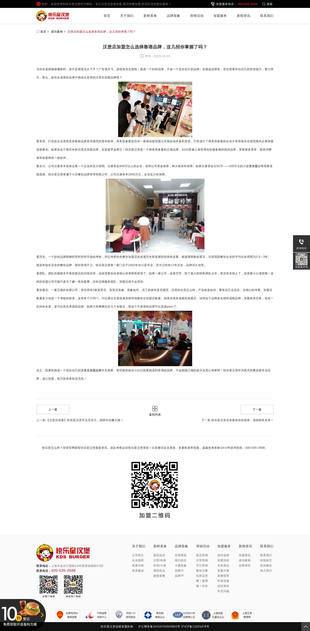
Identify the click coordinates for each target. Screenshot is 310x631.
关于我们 (127, 15)
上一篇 (52, 409)
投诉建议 (266, 565)
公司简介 (138, 555)
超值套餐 (159, 575)
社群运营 (202, 575)
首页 (107, 15)
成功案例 (57, 31)
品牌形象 (173, 15)
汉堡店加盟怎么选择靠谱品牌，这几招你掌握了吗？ (102, 31)
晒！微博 (202, 580)
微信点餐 (202, 570)
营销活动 (197, 15)
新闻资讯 (243, 15)
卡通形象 (181, 565)
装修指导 (223, 575)
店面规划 (181, 555)
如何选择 (223, 555)
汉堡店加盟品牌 (91, 370)
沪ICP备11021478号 (195, 626)
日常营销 (202, 560)
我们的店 (181, 560)
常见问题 (223, 591)
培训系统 (223, 586)
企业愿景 (138, 560)
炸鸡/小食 (159, 565)
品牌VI (179, 570)
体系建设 (138, 570)
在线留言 (266, 560)
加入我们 (266, 570)
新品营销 (202, 555)
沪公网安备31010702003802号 (159, 626)
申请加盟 (223, 580)
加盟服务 (220, 15)
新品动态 (159, 555)
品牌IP (179, 575)
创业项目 (57, 69)
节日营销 (202, 565)
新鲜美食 (150, 15)
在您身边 (223, 565)
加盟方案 (223, 570)
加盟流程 (223, 560)
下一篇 (257, 409)
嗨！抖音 (202, 586)
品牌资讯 (245, 565)
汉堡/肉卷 (159, 560)
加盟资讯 (245, 555)
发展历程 (138, 565)
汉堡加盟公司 (255, 166)
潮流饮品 (159, 570)
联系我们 (267, 15)
